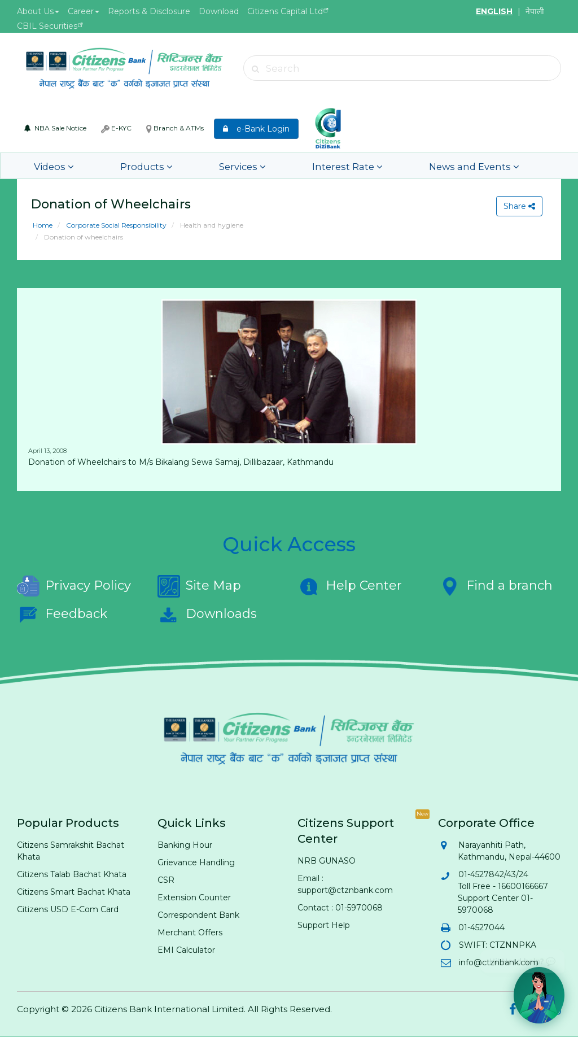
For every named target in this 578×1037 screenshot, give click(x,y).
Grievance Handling (196, 862)
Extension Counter (194, 897)
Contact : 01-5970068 (340, 908)
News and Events (393, 165)
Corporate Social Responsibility (115, 225)
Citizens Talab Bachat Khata (71, 874)
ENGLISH (494, 11)
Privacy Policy (74, 586)
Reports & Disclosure (149, 11)
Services (200, 165)
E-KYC (116, 128)
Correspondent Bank (198, 915)
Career (83, 11)
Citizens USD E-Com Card (68, 909)
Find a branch (495, 586)
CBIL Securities (47, 26)
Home (42, 225)
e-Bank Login (256, 129)
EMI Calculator (186, 950)
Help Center (349, 586)
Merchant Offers (189, 932)
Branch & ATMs (175, 128)
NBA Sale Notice (55, 128)
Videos (49, 165)
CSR (165, 880)
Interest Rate (287, 165)
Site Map (199, 586)
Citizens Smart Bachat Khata (73, 892)
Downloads (207, 614)
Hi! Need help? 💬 (522, 957)
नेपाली (535, 11)
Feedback (62, 614)
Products (123, 165)
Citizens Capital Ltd (285, 11)
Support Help (323, 925)
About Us (38, 11)
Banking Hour (184, 845)
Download (219, 11)
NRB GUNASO (326, 861)
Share (517, 206)
